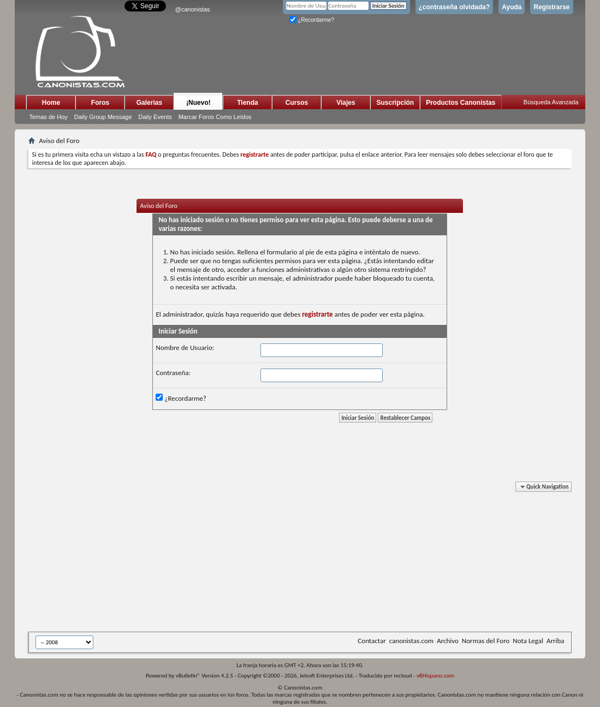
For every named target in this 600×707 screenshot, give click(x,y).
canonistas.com (411, 641)
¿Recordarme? (311, 20)
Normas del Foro (485, 641)
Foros (100, 102)
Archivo (448, 641)
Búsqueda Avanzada (551, 102)
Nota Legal (528, 641)
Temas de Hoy (48, 117)
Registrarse (551, 7)
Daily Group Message (103, 117)
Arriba (555, 641)
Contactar (371, 641)
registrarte (317, 314)
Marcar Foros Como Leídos (215, 117)
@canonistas (192, 9)
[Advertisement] (295, 558)
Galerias (149, 102)
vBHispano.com (435, 675)
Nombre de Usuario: (185, 347)
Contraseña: (173, 373)
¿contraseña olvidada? (454, 7)
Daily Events (155, 117)
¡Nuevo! (198, 102)
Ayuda (511, 7)
